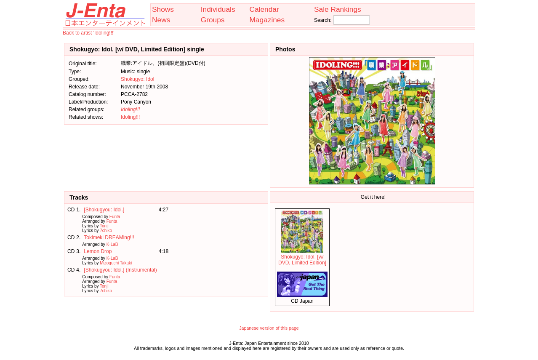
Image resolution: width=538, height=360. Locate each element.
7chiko (106, 230)
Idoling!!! (130, 117)
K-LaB (112, 244)
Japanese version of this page (269, 328)
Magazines (267, 20)
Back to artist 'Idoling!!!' (89, 33)
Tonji (104, 226)
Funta (114, 216)
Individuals (218, 9)
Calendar (264, 9)
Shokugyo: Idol (137, 79)
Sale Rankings (337, 9)
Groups (213, 20)
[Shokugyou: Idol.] (104, 210)
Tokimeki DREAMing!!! (109, 237)
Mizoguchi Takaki (116, 263)
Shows (163, 9)
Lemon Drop (98, 251)
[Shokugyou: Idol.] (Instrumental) (120, 270)
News (161, 20)
